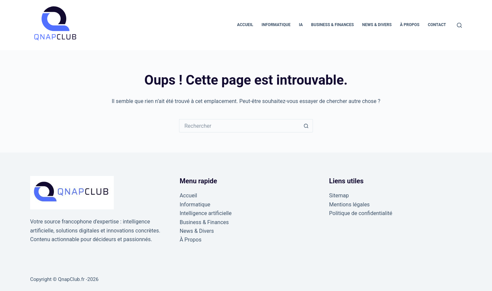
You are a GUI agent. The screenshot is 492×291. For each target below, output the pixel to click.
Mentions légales (349, 204)
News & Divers (377, 24)
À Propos (409, 24)
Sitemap (339, 195)
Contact (437, 24)
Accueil (245, 24)
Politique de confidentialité (360, 213)
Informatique (276, 24)
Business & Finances (332, 24)
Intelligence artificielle (206, 213)
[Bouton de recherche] (306, 125)
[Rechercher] (459, 25)
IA (301, 24)
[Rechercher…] (239, 125)
